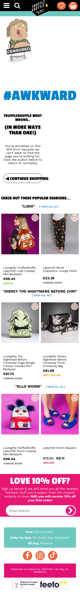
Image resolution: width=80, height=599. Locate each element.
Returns (40, 543)
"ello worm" (40, 386)
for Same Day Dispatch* (40, 537)
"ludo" (40, 206)
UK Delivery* (40, 532)
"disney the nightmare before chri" (40, 293)
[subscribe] (70, 510)
